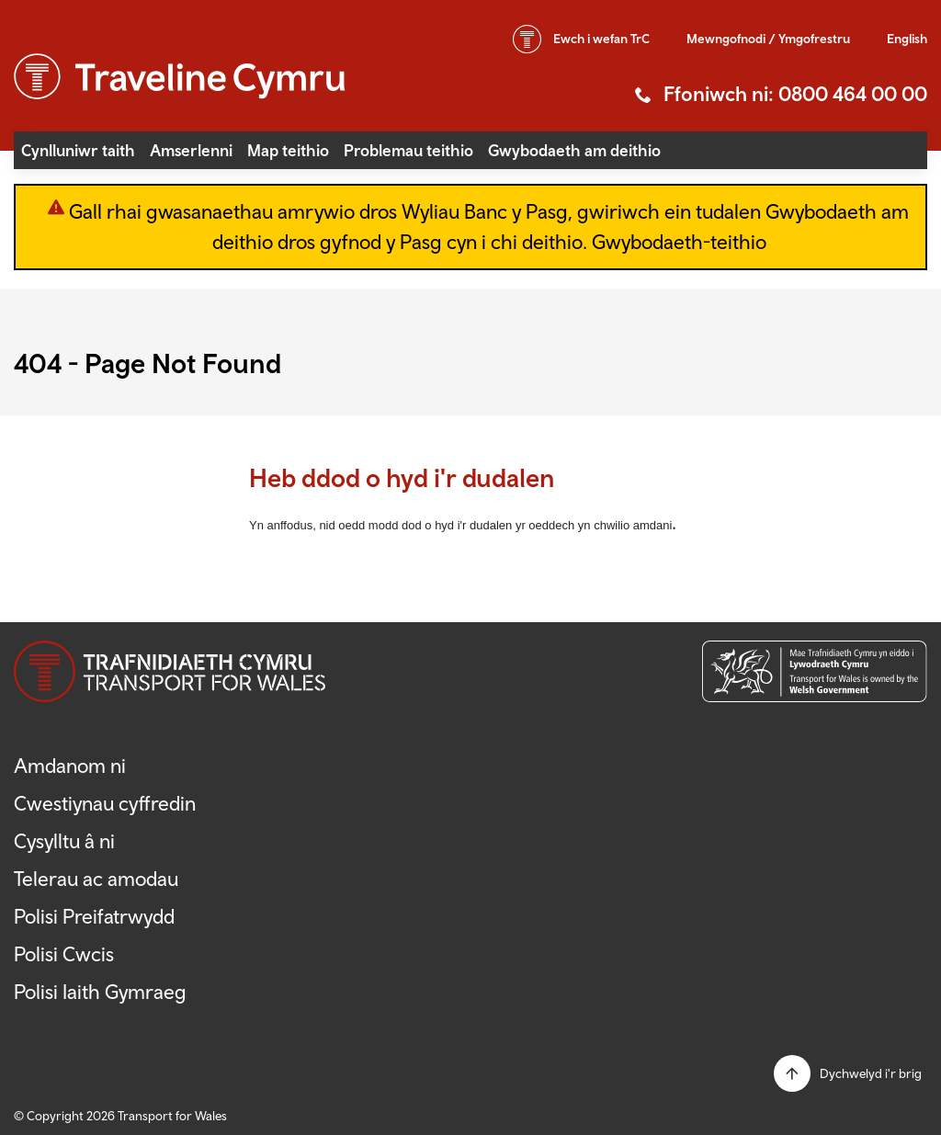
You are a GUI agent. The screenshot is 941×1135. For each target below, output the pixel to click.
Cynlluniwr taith (78, 150)
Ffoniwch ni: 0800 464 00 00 (795, 94)
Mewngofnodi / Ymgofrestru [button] (768, 38)
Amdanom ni (70, 765)
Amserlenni (191, 150)
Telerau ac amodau (96, 879)
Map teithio (288, 150)
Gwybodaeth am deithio (574, 150)
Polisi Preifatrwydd (94, 916)
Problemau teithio (408, 150)
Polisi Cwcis (64, 954)
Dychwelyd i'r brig (871, 1073)
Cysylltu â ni (64, 841)
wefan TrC (601, 38)
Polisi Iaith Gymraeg (100, 992)
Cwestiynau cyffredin (105, 803)
